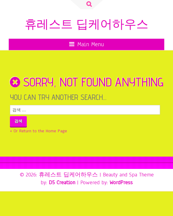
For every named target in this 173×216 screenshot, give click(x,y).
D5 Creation (62, 182)
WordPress (121, 182)
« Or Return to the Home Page (38, 131)
